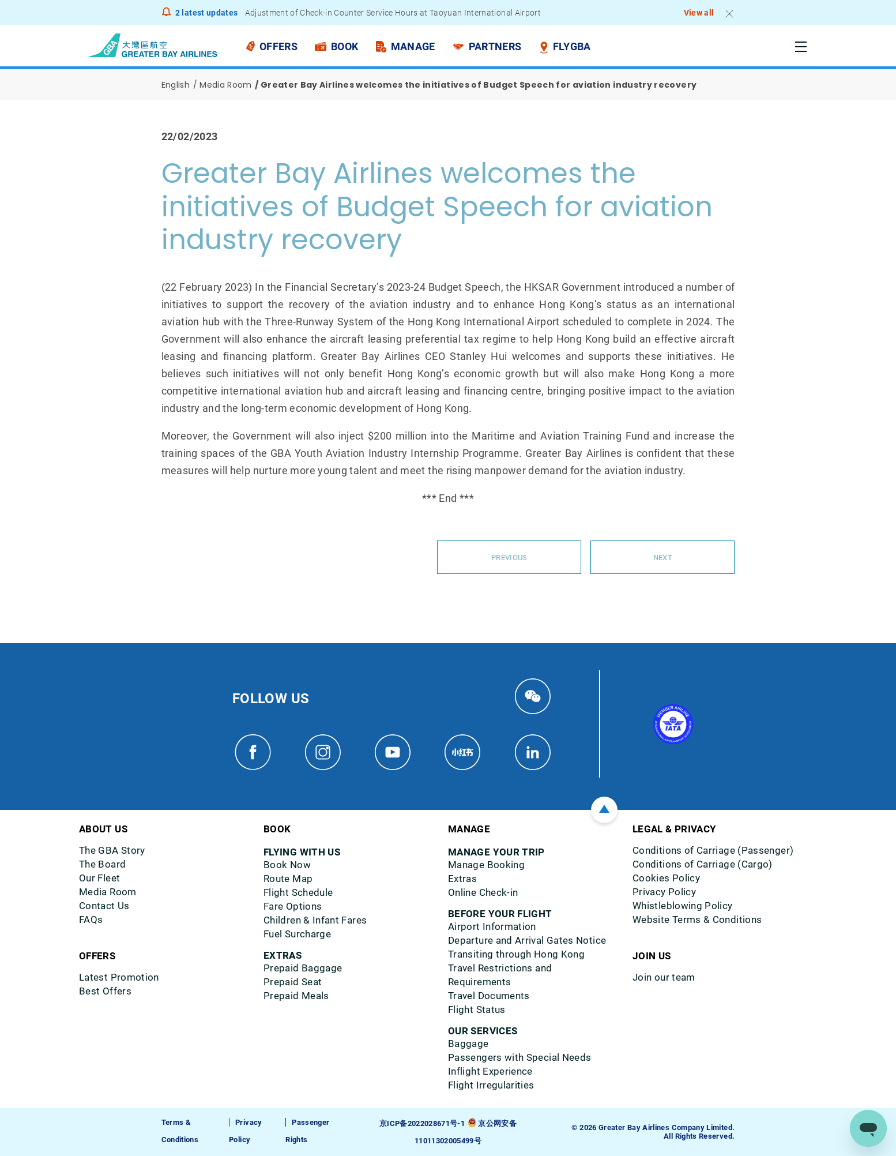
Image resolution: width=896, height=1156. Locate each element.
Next (662, 557)
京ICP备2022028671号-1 (422, 1123)
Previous (509, 557)
